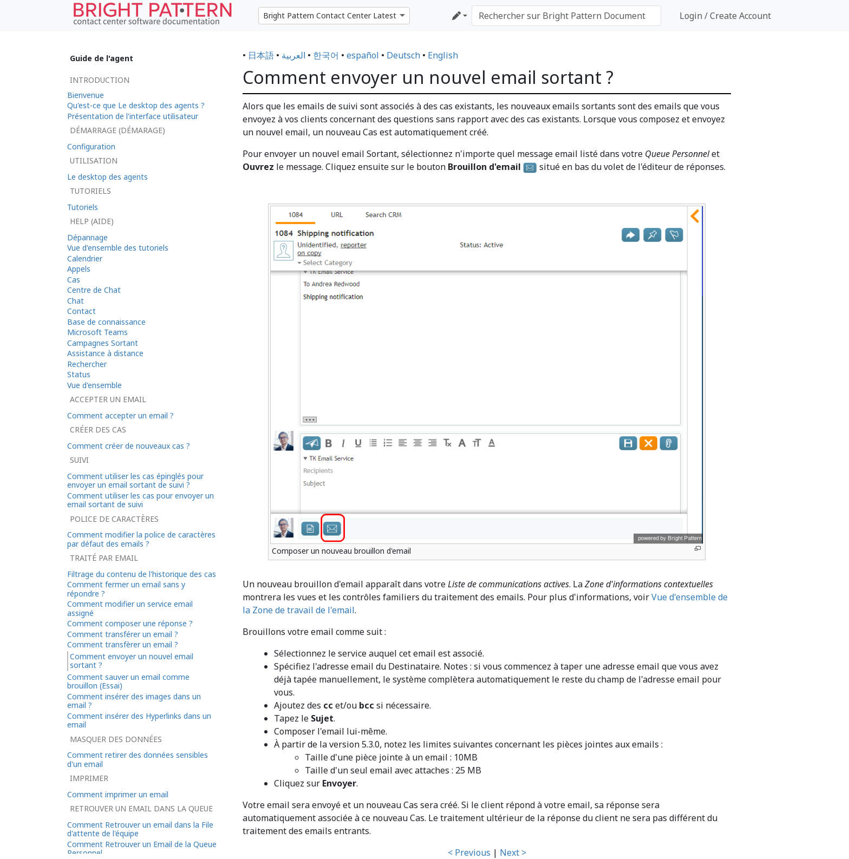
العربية (293, 55)
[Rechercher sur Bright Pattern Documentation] (566, 15)
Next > (513, 852)
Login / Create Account (725, 16)
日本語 (261, 55)
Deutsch (403, 55)
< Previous (469, 852)
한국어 (326, 55)
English (443, 55)
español (363, 55)
